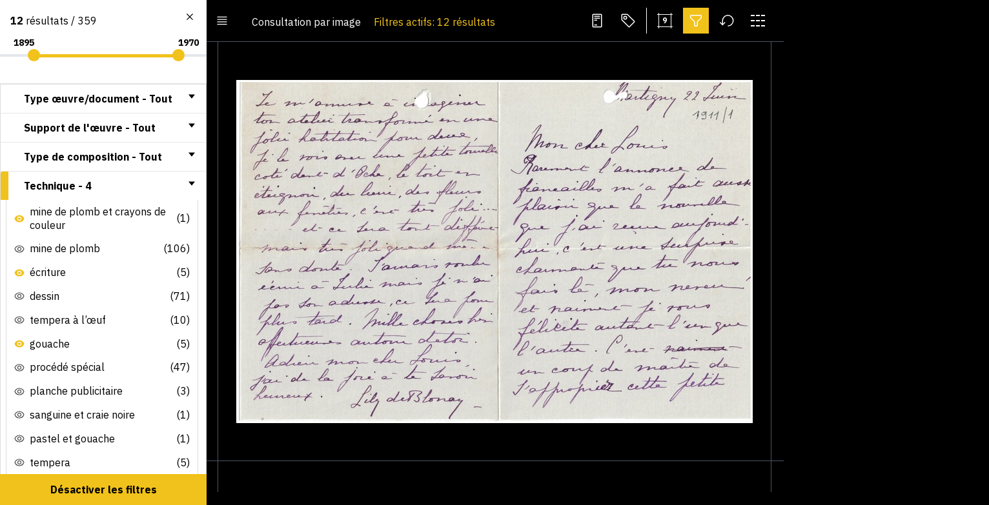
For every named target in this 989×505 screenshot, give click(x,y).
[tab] (103, 98)
